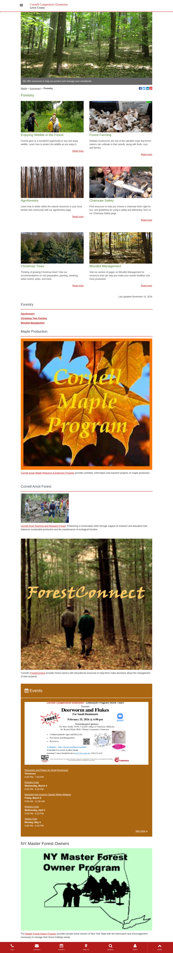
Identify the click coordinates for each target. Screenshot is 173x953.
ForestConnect (37, 673)
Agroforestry (28, 313)
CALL (12, 947)
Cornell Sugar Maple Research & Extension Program (47, 473)
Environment (35, 88)
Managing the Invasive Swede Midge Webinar (48, 794)
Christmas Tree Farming (34, 318)
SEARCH (110, 947)
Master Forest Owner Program (40, 933)
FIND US (86, 947)
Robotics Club (32, 782)
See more (140, 831)
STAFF (135, 947)
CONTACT (37, 947)
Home (24, 88)
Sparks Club (31, 819)
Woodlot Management (32, 323)
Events (33, 690)
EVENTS (61, 947)
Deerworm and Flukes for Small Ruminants (46, 770)
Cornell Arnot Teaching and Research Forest (43, 526)
